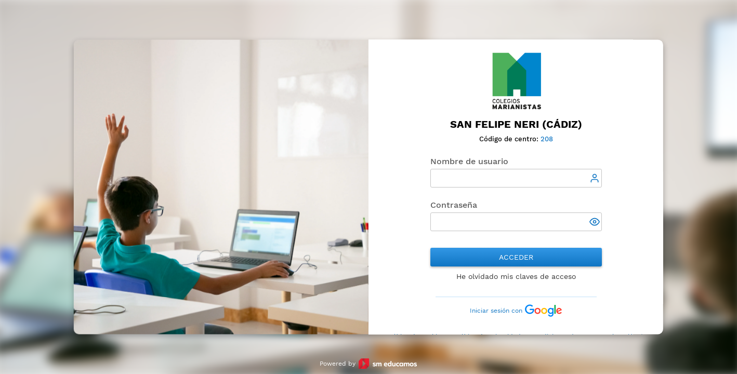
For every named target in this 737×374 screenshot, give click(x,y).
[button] (595, 223)
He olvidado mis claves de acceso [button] (516, 276)
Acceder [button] (516, 257)
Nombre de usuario (469, 161)
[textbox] (516, 178)
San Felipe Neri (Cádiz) (516, 124)
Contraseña (453, 205)
